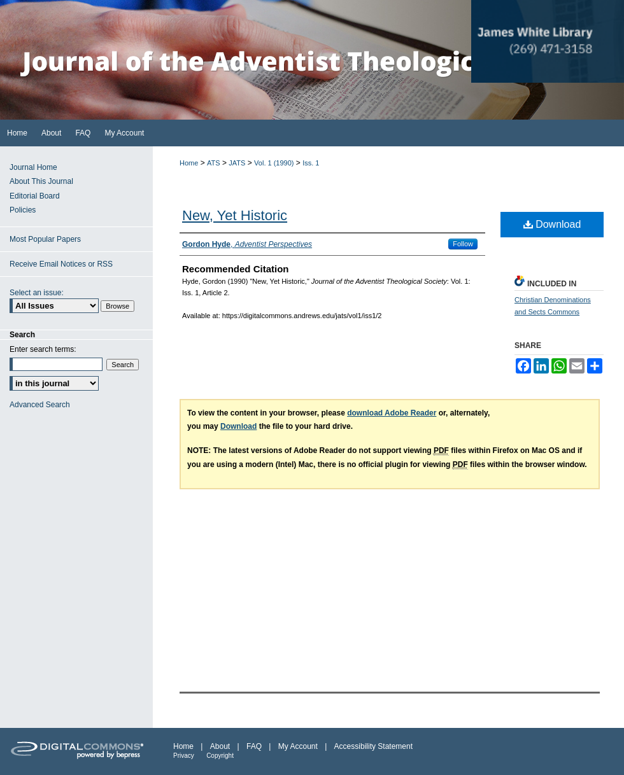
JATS (237, 163)
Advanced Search (40, 404)
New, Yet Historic (234, 215)
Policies (23, 210)
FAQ (254, 746)
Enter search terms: (43, 349)
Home (189, 163)
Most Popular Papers (45, 239)
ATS (213, 163)
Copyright (220, 755)
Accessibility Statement (373, 746)
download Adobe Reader (391, 412)
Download (552, 224)
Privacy (183, 755)
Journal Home (33, 167)
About (220, 746)
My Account (298, 746)
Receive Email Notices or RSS (61, 264)
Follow (463, 244)
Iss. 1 (310, 163)
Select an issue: (37, 292)
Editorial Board (35, 196)
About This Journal (41, 181)
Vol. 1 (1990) (274, 163)
